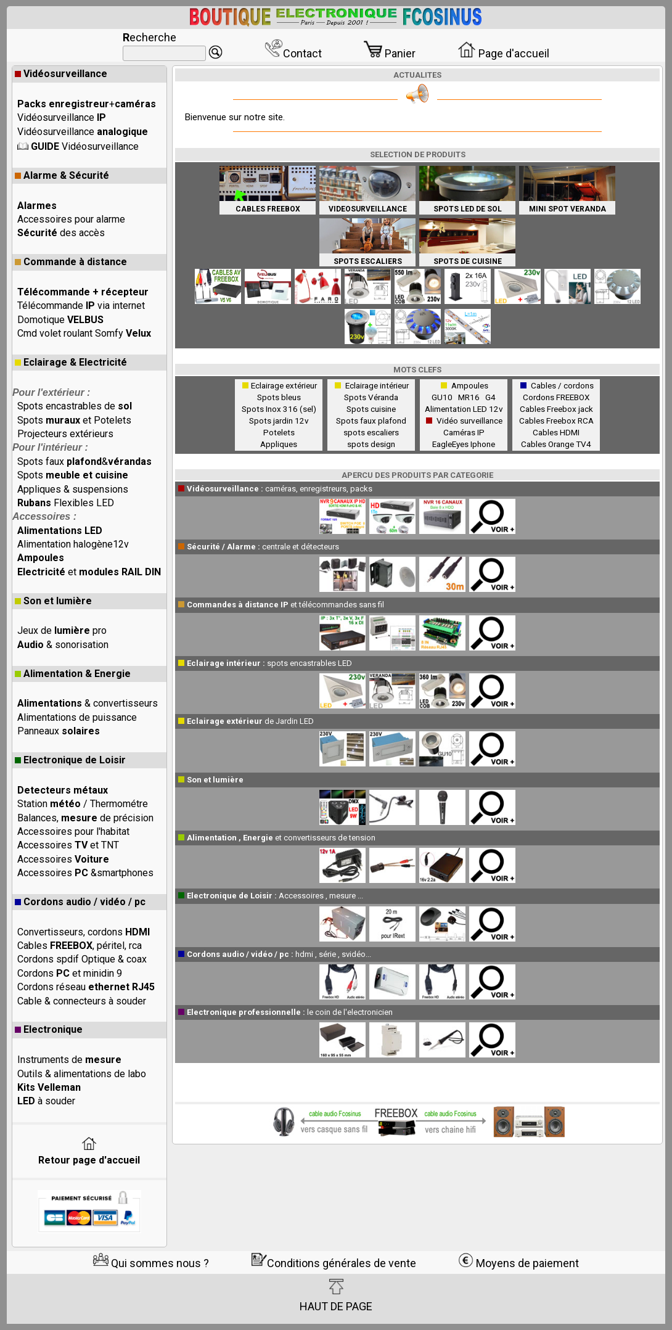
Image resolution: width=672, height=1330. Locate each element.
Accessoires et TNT (68, 845)
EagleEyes (450, 444)
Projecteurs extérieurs (65, 434)
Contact (293, 53)
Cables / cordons (562, 385)
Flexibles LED (65, 503)
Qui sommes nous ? (151, 1263)
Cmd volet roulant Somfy (84, 333)
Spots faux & (84, 461)
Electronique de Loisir (70, 760)
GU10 (444, 397)
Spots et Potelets (74, 420)
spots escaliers (371, 432)
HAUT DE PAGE (336, 1295)
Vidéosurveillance (61, 74)
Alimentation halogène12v (73, 544)
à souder (46, 1101)
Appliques (278, 444)
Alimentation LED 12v (464, 409)
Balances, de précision (85, 818)
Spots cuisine (371, 409)
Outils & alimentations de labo (81, 1074)
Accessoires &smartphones (85, 873)
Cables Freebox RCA (556, 420)
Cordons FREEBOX (556, 397)
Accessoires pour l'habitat (73, 831)
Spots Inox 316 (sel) (279, 409)
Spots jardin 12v (279, 420)
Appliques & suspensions (72, 489)
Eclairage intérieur (377, 385)
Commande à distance (71, 262)
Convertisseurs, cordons (83, 932)
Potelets (279, 432)
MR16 (470, 397)
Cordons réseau (86, 987)
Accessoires (63, 859)
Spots (72, 475)
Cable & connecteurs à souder (81, 1001)
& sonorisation (63, 645)
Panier (390, 53)
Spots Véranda (371, 397)
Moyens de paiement (518, 1263)
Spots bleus (279, 397)
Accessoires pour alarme (71, 219)
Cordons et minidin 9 (69, 973)
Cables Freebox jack (556, 409)
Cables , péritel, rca (79, 945)
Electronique (49, 1029)
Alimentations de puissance (77, 717)
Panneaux (58, 731)
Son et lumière (53, 601)
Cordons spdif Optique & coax (82, 959)
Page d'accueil (503, 53)
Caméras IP (464, 432)
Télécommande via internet (81, 305)
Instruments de (69, 1059)
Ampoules (469, 385)
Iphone (482, 444)
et (89, 572)
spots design (371, 444)
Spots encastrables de (74, 406)
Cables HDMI (556, 432)
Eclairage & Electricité (71, 362)
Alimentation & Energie (73, 673)
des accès (61, 233)
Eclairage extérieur (284, 385)
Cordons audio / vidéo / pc (80, 902)
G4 (490, 397)
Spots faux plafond (371, 420)
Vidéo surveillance (469, 420)
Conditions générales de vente (334, 1263)
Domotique (60, 320)
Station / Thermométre (82, 804)
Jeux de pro (62, 630)
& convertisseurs (87, 703)
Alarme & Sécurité (62, 175)
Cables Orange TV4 (556, 444)
